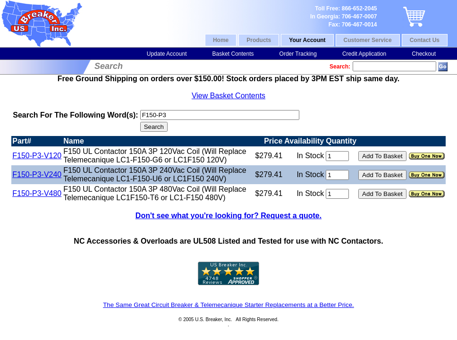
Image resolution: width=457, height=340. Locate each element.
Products (258, 40)
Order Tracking (298, 54)
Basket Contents (233, 54)
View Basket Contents (228, 96)
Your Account (307, 40)
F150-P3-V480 (36, 193)
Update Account (167, 54)
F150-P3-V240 (36, 174)
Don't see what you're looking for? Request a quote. (228, 216)
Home (220, 40)
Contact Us (425, 40)
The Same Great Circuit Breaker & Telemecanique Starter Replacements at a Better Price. (228, 304)
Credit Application (364, 54)
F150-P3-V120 (36, 156)
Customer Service (368, 40)
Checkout (424, 54)
